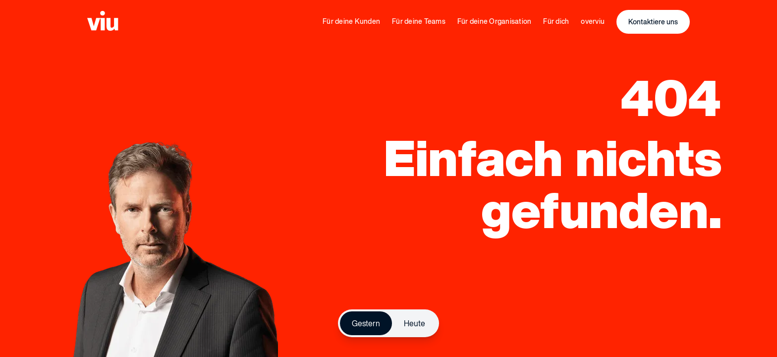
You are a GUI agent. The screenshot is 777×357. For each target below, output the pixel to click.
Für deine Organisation (494, 21)
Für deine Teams (418, 21)
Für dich (556, 21)
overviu (593, 21)
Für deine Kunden (351, 21)
